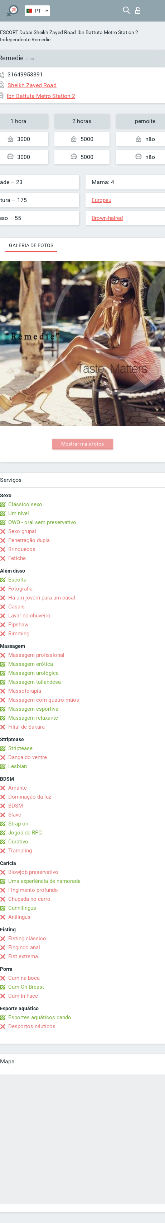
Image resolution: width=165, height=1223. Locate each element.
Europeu (101, 200)
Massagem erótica (30, 664)
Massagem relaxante (33, 718)
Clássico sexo (25, 504)
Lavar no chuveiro (29, 615)
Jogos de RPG (25, 832)
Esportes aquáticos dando (39, 1017)
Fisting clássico (27, 938)
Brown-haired (107, 218)
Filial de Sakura (26, 727)
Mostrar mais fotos (82, 444)
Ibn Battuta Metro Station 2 (107, 32)
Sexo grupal (22, 531)
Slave (14, 815)
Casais (16, 606)
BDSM (15, 806)
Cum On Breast (26, 987)
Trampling (20, 850)
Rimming (18, 633)
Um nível (18, 513)
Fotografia (20, 588)
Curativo (18, 841)
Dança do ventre (27, 757)
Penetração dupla (29, 540)
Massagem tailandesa (34, 682)
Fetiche (17, 558)
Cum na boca (24, 978)
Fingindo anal (24, 947)
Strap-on (18, 823)
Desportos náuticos (31, 1026)
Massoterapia (24, 691)
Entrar (137, 10)
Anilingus (19, 917)
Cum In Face (23, 996)
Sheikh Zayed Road (55, 32)
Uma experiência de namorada (44, 881)
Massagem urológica (33, 673)
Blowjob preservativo (33, 872)
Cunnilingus (22, 908)
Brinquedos (21, 549)
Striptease (20, 748)
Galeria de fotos (31, 245)
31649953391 (25, 74)
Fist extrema (23, 956)
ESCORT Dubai (16, 32)
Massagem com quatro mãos (43, 700)
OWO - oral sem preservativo (42, 522)
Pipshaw (18, 624)
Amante (17, 788)
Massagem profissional (36, 655)
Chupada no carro (29, 899)
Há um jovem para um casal (41, 597)
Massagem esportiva (33, 709)
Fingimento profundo (33, 890)
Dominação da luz (29, 797)
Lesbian (17, 766)
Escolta (17, 580)
